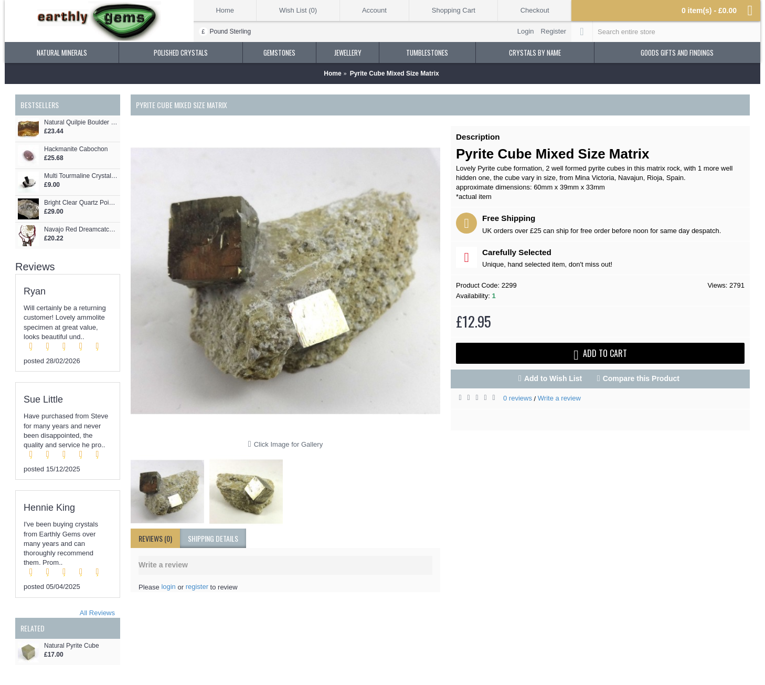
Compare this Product (641, 378)
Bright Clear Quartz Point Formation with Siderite (81, 202)
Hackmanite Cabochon (76, 149)
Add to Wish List (553, 378)
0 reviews (517, 398)
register (197, 587)
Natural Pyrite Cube (71, 645)
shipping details (213, 538)
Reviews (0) (155, 538)
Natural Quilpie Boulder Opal (81, 122)
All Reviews (97, 613)
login (168, 587)
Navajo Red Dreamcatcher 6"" (81, 229)
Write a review (559, 398)
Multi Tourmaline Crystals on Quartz (81, 176)
